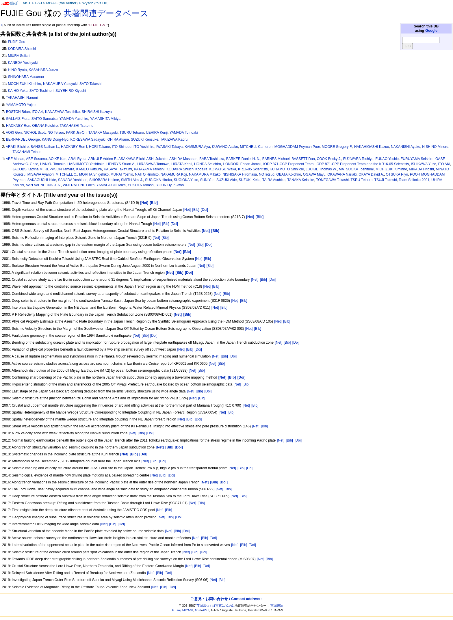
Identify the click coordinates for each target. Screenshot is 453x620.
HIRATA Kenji (181, 164)
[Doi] (204, 210)
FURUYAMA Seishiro (417, 159)
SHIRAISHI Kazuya (97, 112)
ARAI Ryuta (77, 159)
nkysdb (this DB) (95, 3)
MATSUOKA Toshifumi (356, 169)
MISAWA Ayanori (40, 174)
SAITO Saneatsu (44, 119)
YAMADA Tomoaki (184, 133)
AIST (27, 3)
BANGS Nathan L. (45, 147)
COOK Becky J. (329, 159)
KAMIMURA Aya (197, 147)
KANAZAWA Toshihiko (62, 112)
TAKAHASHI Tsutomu (76, 126)
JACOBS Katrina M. (28, 169)
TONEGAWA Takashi (332, 180)
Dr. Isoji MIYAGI (182, 610)
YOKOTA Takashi (140, 185)
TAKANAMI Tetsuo (27, 152)
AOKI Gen (14, 133)
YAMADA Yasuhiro (74, 119)
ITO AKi (444, 164)
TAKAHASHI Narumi (22, 98)
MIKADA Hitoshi (421, 169)
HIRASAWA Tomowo (153, 164)
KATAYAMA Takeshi (149, 169)
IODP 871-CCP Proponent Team (288, 164)
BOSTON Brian (18, 112)
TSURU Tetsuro (132, 133)
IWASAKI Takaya (169, 147)
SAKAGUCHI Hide (41, 180)
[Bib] (195, 210)
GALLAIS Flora (17, 119)
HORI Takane (99, 147)
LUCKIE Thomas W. (321, 169)
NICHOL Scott (35, 133)
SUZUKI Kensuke (144, 139)
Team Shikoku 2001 (414, 180)
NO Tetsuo (56, 133)
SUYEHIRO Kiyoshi (70, 91)
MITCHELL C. (66, 174)
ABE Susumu (36, 159)
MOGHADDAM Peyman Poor (297, 147)
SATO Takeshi (90, 84)
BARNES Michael (276, 159)
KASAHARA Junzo (43, 70)
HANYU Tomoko (53, 164)
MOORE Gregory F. (337, 147)
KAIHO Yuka (17, 91)
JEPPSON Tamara (59, 169)
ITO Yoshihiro (143, 147)
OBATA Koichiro (288, 174)
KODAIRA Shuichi (22, 49)
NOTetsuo (266, 174)
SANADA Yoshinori (73, 180)
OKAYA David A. (371, 174)
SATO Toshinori (41, 91)
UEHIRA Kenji (157, 133)
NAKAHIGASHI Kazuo (371, 147)
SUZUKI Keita (249, 180)
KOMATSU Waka (222, 169)
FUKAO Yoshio (387, 159)
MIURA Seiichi (19, 56)
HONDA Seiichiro (207, 164)
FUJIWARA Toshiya (358, 159)
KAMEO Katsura (89, 169)
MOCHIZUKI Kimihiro (24, 84)
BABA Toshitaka (211, 159)
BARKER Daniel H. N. (243, 159)
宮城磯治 (276, 605)
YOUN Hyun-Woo (170, 185)
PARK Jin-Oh (76, 133)
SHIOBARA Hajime (104, 180)
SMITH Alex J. (132, 180)
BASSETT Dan (303, 159)
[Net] (187, 210)
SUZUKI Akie (226, 180)
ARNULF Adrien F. (102, 159)
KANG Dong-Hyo (55, 139)
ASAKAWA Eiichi (131, 159)
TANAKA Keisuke (300, 180)
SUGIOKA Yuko (186, 180)
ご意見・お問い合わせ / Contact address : (226, 599)
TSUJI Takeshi (385, 180)
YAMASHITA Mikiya (105, 119)
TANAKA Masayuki (103, 133)
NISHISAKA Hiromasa (239, 174)
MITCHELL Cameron (256, 147)
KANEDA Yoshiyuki (23, 63)
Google (431, 31)
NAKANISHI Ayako (405, 147)
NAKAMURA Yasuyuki (60, 84)
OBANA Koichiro (45, 126)
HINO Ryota (17, 70)
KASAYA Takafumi (118, 169)
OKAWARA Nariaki (342, 174)
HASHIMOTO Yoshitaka (86, 164)
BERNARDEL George (23, 139)
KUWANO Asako (225, 147)
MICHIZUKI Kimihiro (391, 169)
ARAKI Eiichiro (17, 147)
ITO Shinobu (121, 147)
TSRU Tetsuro (362, 180)
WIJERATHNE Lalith (78, 185)
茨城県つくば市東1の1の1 (215, 605)
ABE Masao (15, 159)
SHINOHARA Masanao (26, 77)
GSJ (38, 3)
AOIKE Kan (57, 159)
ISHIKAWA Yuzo (423, 164)
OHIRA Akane (118, 139)
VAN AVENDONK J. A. (43, 185)
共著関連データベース (106, 13)
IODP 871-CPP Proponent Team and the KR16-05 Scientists (362, 164)
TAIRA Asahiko (273, 180)
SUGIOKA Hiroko (158, 180)
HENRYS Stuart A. (120, 164)
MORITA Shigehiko (94, 174)
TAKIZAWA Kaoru (173, 139)
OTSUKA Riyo (397, 174)
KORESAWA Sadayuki (87, 139)
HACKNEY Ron (18, 126)
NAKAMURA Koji (174, 174)
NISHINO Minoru (435, 147)
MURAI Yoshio (122, 174)
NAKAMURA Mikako (205, 174)
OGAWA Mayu (314, 174)
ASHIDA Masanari (183, 159)
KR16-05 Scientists (253, 169)
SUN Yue (207, 180)
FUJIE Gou (16, 42)
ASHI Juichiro (157, 159)
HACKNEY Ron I (74, 147)
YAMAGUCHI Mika (111, 185)
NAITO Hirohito (147, 174)
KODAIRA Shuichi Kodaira (186, 169)
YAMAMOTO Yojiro (20, 105)
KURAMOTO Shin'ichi (287, 169)
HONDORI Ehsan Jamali (242, 164)
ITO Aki (37, 112)
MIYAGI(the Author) (61, 3)
